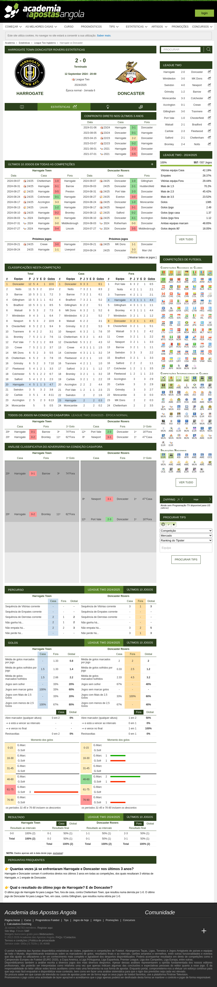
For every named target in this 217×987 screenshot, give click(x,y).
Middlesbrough (70, 223)
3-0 (57, 244)
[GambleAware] (15, 983)
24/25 (30, 180)
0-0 (57, 218)
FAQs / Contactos (66, 937)
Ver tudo (186, 239)
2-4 (183, 144)
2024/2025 (81, 84)
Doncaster (131, 93)
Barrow (70, 186)
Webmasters (46, 934)
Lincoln (44, 207)
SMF (26, 931)
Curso (68, 26)
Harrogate (30, 93)
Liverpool (70, 249)
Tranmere (18, 331)
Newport (120, 207)
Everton (120, 196)
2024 (30, 218)
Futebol (119, 950)
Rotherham (120, 223)
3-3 (57, 202)
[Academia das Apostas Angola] (148, 931)
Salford (120, 212)
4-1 (133, 218)
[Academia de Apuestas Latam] (188, 931)
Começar (13, 27)
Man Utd (147, 250)
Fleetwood (18, 368)
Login (204, 13)
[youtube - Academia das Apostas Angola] (164, 922)
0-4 (57, 228)
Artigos (160, 27)
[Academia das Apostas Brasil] (164, 931)
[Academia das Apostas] (156, 931)
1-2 (57, 207)
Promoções (180, 26)
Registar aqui (45, 927)
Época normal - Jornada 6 (80, 90)
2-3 (134, 148)
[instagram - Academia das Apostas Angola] (180, 922)
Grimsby (18, 363)
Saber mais (104, 35)
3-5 (133, 228)
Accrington (44, 202)
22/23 (107, 138)
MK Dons (120, 244)
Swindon (18, 389)
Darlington (44, 218)
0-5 (134, 154)
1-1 (57, 249)
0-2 (134, 143)
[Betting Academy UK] (196, 931)
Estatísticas (137, 27)
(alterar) (165, 508)
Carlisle (18, 394)
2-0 (183, 72)
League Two (81, 79)
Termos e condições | (17, 940)
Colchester (44, 196)
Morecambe (147, 202)
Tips (114, 27)
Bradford (18, 305)
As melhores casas (41, 27)
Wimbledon (18, 315)
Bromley (70, 212)
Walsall (18, 310)
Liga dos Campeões (151, 959)
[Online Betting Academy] (172, 931)
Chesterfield (18, 326)
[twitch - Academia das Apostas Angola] (148, 922)
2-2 (134, 138)
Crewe (43, 244)
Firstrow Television (177, 974)
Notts (18, 289)
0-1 (134, 132)
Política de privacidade (42, 940)
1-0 (57, 180)
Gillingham (147, 180)
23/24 (107, 127)
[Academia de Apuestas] (180, 931)
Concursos (202, 27)
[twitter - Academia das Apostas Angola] (156, 922)
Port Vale (120, 191)
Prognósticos (91, 26)
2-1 (133, 186)
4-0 (183, 85)
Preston (69, 191)
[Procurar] (207, 49)
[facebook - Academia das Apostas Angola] (172, 922)
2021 (107, 148)
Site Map (10, 931)
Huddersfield (147, 186)
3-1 (134, 127)
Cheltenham (44, 180)
